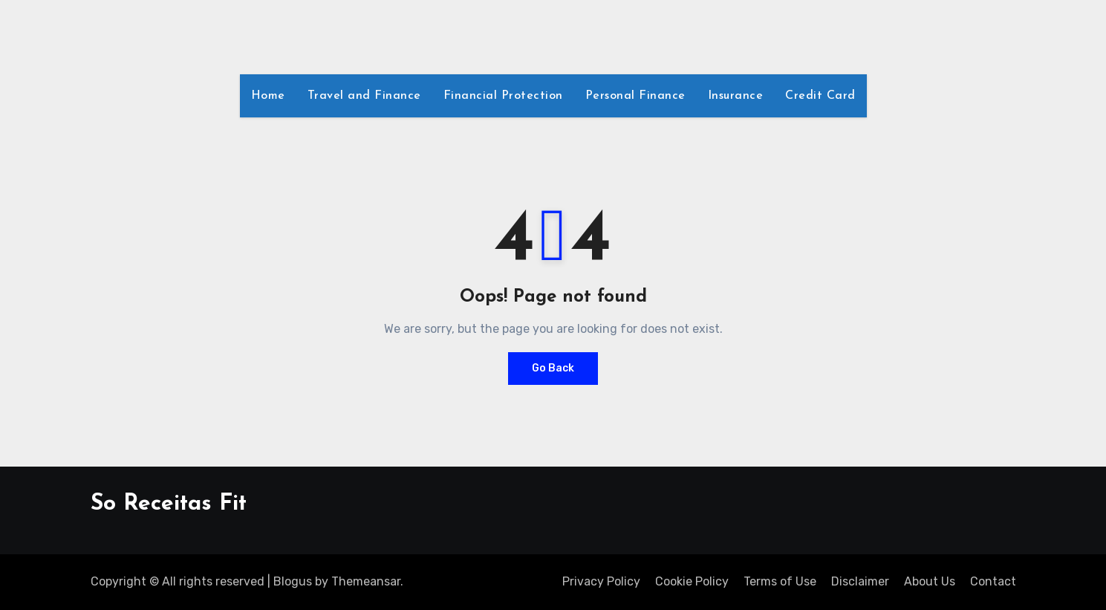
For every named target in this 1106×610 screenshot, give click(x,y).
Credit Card (820, 96)
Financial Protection (503, 96)
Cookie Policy (692, 581)
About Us (929, 581)
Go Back (553, 368)
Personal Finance (635, 96)
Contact (993, 581)
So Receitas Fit (169, 504)
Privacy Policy (601, 581)
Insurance (736, 96)
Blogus (292, 581)
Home (268, 96)
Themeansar (365, 581)
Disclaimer (860, 581)
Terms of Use (780, 581)
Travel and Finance (364, 96)
